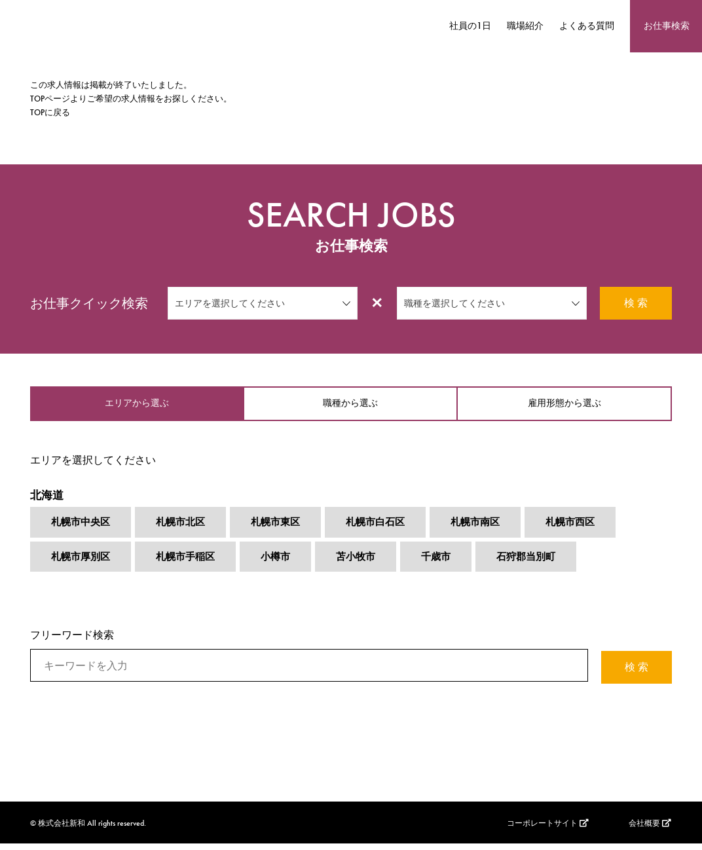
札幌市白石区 (387, 529)
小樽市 (284, 564)
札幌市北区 (186, 529)
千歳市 (449, 564)
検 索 (636, 303)
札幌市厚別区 (82, 564)
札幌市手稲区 (191, 564)
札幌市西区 (589, 529)
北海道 (47, 499)
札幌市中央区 (82, 529)
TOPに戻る (50, 112)
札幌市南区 (491, 529)
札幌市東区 (284, 529)
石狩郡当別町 (542, 564)
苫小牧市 (367, 564)
